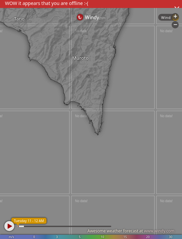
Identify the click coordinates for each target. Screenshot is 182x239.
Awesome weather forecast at (130, 231)
